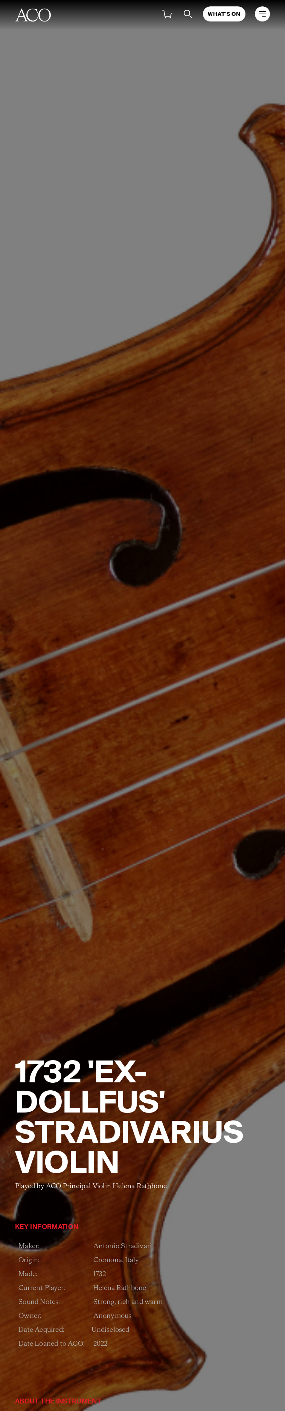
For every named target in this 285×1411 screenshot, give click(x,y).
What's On (224, 14)
